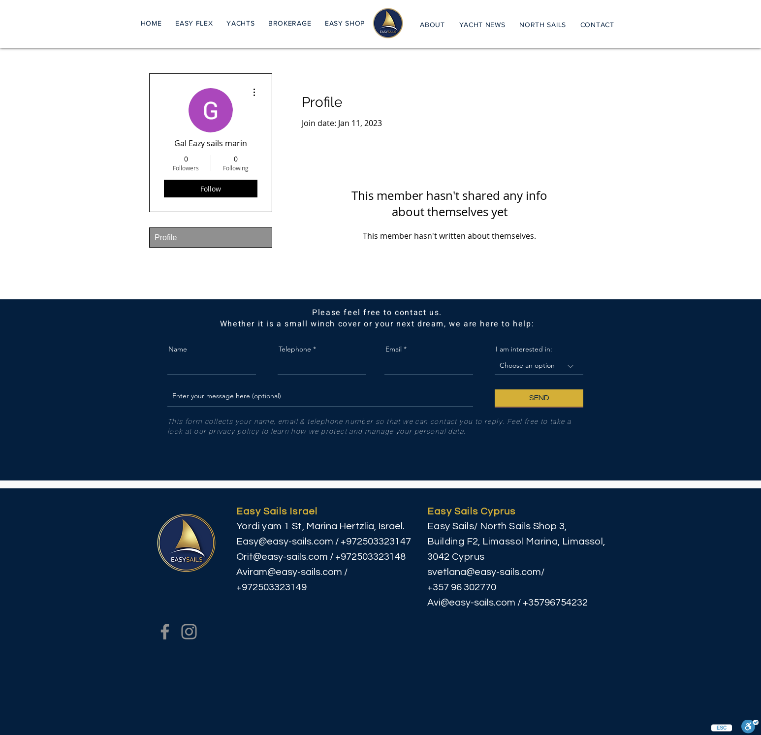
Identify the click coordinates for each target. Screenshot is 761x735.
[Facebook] (165, 631)
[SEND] (539, 398)
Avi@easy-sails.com (471, 602)
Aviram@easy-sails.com (289, 572)
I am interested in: (524, 349)
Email (393, 349)
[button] (240, 23)
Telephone (295, 349)
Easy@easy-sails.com (284, 541)
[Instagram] (189, 631)
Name (177, 349)
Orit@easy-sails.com (282, 557)
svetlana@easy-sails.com (484, 572)
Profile (166, 237)
